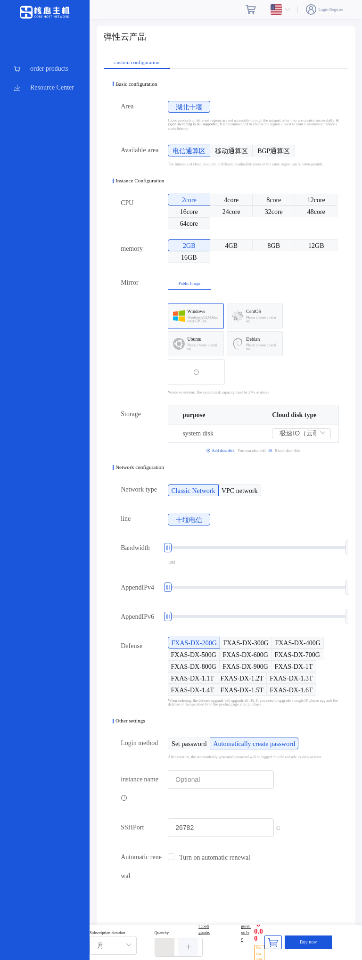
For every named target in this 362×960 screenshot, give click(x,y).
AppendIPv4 (137, 587)
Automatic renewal (141, 866)
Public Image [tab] (189, 283)
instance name (139, 788)
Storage (131, 414)
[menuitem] (45, 68)
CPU (127, 202)
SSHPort (132, 827)
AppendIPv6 (137, 616)
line (126, 518)
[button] (164, 947)
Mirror (129, 282)
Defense (131, 645)
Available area (139, 150)
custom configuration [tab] (137, 62)
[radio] (189, 107)
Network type (139, 489)
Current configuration (204, 929)
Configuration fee (245, 929)
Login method (139, 743)
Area (127, 106)
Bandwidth (135, 547)
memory (132, 248)
